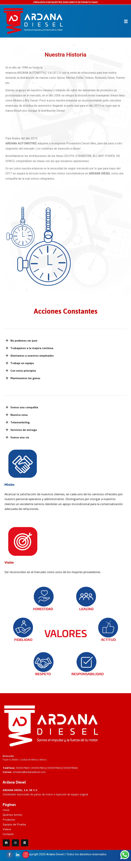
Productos (9, 819)
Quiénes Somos (12, 815)
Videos (7, 829)
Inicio (6, 810)
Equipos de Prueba (14, 824)
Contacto (8, 834)
